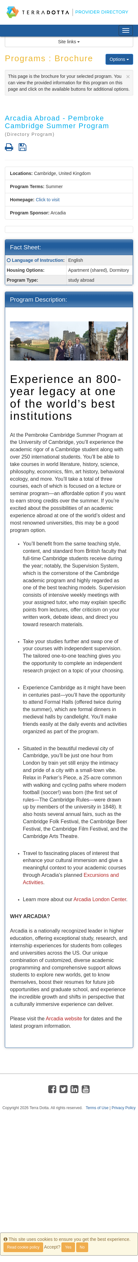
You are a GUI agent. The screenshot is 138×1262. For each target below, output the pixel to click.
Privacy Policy (124, 1108)
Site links (69, 41)
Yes (68, 1247)
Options (119, 59)
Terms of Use (97, 1108)
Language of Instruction (37, 260)
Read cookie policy (23, 1247)
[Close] (128, 76)
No (82, 1247)
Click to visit (48, 199)
